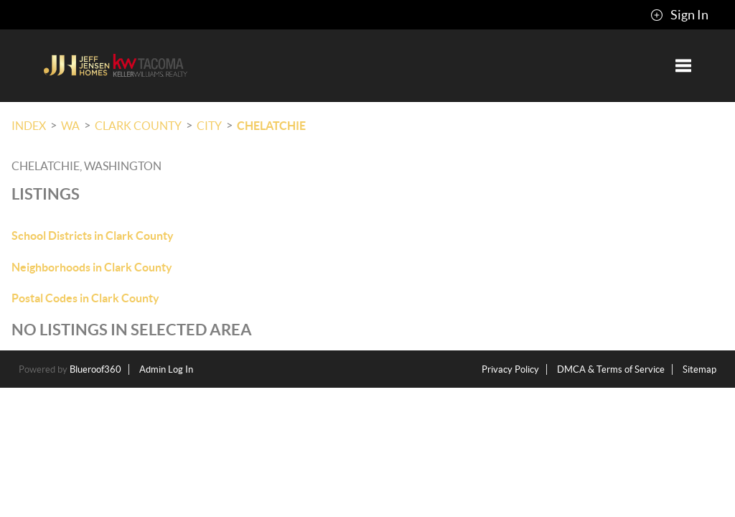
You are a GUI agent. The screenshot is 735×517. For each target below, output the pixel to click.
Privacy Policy (510, 369)
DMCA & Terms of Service (611, 369)
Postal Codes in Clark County (85, 298)
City (209, 125)
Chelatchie (271, 125)
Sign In (679, 15)
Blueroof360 (95, 369)
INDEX (28, 125)
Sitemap (699, 369)
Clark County (138, 125)
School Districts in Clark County (92, 235)
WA (70, 125)
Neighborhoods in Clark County (91, 267)
